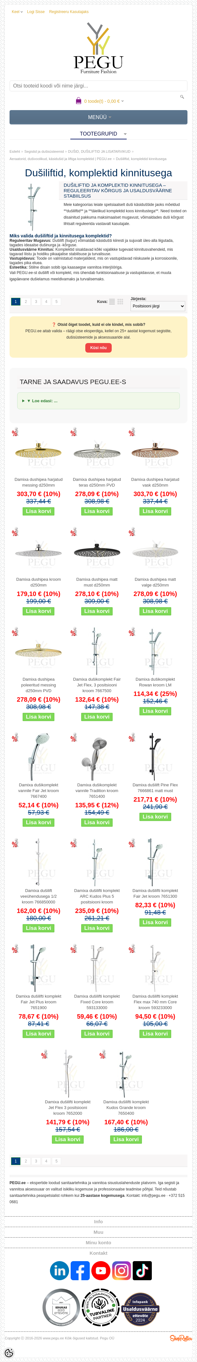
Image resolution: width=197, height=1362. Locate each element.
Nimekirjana (112, 302)
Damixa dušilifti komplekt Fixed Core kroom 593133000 (97, 1002)
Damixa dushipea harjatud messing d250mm (39, 482)
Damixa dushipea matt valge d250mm (155, 582)
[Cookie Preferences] (9, 1353)
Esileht (15, 151)
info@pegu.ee (153, 1195)
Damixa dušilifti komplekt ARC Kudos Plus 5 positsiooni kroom (97, 896)
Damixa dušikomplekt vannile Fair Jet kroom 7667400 (38, 791)
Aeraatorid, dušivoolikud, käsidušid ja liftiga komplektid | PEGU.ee (61, 159)
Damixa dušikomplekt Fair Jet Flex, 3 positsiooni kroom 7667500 (97, 685)
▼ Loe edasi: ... (42, 400)
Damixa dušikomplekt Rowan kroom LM (155, 682)
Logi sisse (36, 12)
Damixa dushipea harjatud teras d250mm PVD (97, 482)
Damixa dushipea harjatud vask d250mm (155, 482)
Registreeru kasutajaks (68, 12)
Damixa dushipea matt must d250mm (96, 582)
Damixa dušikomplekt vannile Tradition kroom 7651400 (96, 791)
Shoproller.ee (181, 1338)
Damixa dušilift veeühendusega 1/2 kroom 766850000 (38, 896)
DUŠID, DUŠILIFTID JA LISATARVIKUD (99, 151)
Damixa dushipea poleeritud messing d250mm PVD (38, 685)
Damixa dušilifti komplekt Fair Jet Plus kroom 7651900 (38, 1002)
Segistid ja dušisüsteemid (44, 151)
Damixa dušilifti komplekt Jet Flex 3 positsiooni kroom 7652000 (67, 1107)
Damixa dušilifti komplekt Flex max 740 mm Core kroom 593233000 (155, 1002)
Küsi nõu (98, 348)
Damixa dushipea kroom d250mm (38, 582)
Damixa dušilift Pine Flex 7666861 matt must (155, 788)
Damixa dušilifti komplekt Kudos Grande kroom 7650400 (126, 1107)
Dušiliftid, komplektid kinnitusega (141, 159)
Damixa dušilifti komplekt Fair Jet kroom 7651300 (155, 893)
